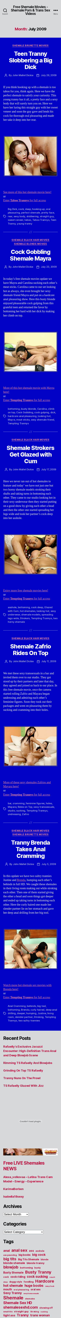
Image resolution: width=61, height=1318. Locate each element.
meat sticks (23, 419)
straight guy (47, 216)
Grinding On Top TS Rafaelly (23, 1070)
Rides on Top (25, 806)
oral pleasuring (21, 1289)
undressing (14, 814)
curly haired (37, 1009)
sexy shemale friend (42, 419)
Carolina (42, 408)
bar (9, 803)
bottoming (14, 408)
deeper (21, 1013)
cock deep (37, 607)
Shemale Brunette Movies (30, 45)
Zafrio (25, 814)
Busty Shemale (13, 1272)
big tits (9, 1259)
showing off (46, 1308)
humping (31, 1013)
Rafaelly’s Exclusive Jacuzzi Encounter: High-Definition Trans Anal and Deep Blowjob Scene (29, 1051)
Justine (42, 1013)
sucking (20, 810)
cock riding (17, 1276)
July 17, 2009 (48, 469)
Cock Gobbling (24, 412)
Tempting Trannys (18, 423)
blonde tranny (35, 1263)
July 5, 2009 (48, 864)
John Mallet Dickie (22, 75)
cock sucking (37, 1277)
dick (52, 412)
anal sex (19, 1250)
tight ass (9, 1315)
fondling (29, 1281)
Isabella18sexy (13, 1196)
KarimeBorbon (13, 1189)
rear (10, 216)
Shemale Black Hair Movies (30, 240)
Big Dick (12, 209)
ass (31, 1250)
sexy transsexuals (44, 806)
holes (49, 803)
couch (52, 1277)
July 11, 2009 (48, 661)
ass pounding (10, 1255)
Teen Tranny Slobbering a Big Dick (30, 60)
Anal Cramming (17, 1006)
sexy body (19, 216)
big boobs (25, 1254)
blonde (44, 1259)
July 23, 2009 (49, 266)
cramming (19, 803)
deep (28, 209)
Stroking (39, 1017)
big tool (41, 1006)
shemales (30, 1298)
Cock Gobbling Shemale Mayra (30, 255)
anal (6, 1251)
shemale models (30, 614)
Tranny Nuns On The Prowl (22, 1078)
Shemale (13, 1298)
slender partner (24, 1017)
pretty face (47, 212)
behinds (31, 1006)
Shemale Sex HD (17, 1303)
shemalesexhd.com (20, 1307)
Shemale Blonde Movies (30, 243)
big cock (39, 1255)
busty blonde (28, 408)
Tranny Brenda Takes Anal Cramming (30, 849)
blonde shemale (14, 1263)
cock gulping (41, 412)
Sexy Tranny (12, 1293)
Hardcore (44, 1281)
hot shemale (13, 1286)
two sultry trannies (29, 1020)
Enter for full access (24, 200)
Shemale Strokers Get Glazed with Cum (30, 454)
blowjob (10, 1267)
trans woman (40, 1315)
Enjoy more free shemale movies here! (25, 590)
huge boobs (34, 1286)
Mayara (12, 806)
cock (21, 209)
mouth (7, 1289)
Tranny (23, 1315)
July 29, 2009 (48, 75)
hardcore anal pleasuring (22, 416)
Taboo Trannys (40, 219)
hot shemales (27, 611)
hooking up (38, 209)
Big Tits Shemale (28, 1259)
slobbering (33, 216)
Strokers (25, 618)
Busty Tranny (38, 1272)
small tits (7, 1311)
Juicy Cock (49, 1286)
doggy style (15, 1282)
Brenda (21, 880)
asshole (12, 607)
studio (11, 810)
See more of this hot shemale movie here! (27, 192)
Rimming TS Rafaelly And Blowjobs (27, 1063)
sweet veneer (15, 219)
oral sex (36, 1289)
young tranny (24, 223)
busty (37, 1267)
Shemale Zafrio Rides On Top (30, 649)
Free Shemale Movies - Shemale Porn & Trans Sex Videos (30, 10)
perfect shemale (30, 212)
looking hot (44, 416)
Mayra (11, 419)
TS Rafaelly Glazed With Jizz (23, 1085)
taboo (27, 219)
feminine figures (35, 803)
